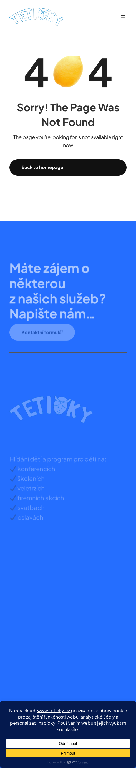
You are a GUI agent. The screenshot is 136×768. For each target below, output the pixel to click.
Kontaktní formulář (42, 335)
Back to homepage (42, 167)
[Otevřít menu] (123, 16)
